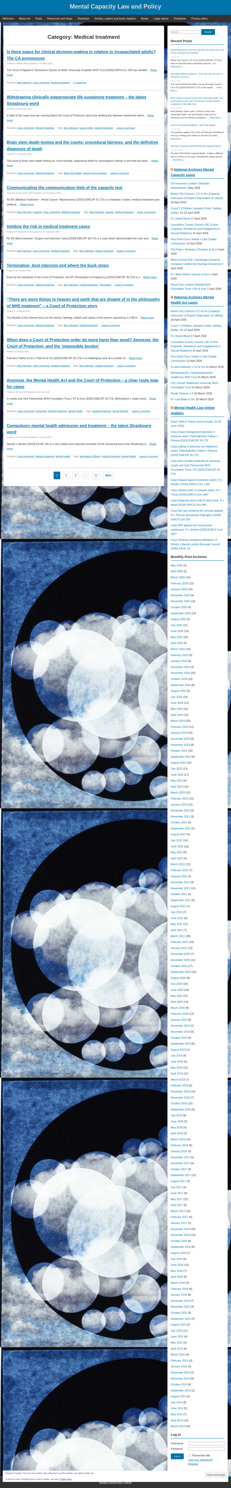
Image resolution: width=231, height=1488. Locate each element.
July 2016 (176, 1259)
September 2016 (181, 1246)
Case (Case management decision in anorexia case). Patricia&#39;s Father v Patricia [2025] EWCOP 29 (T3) (194, 436)
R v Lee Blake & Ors (183, 399)
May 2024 (177, 708)
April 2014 (177, 1420)
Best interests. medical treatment (81, 285)
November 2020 (180, 960)
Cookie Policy (66, 1479)
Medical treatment (60, 82)
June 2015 (177, 1336)
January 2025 (179, 661)
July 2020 (176, 983)
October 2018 (179, 1103)
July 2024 (176, 697)
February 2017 (179, 1217)
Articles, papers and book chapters (115, 18)
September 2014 (181, 1390)
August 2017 (178, 1181)
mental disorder (120, 411)
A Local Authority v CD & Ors (188, 366)
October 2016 (179, 1241)
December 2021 (180, 882)
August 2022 (178, 834)
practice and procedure (95, 173)
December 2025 (180, 595)
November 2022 (180, 816)
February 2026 (179, 583)
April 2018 (177, 1133)
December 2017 (180, 1157)
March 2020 (178, 1007)
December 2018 (180, 1091)
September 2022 (181, 828)
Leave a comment (125, 128)
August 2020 (178, 978)
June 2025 (177, 631)
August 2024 (178, 690)
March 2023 (178, 792)
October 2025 (179, 607)
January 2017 (179, 1223)
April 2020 (177, 1001)
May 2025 (177, 637)
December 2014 (180, 1372)
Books (144, 18)
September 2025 (181, 613)
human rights (86, 128)
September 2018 (181, 1109)
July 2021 (176, 912)
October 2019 (179, 1037)
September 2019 (181, 1043)
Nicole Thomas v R (182, 393)
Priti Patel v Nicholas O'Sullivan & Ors (193, 249)
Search (208, 32)
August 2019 (178, 1049)
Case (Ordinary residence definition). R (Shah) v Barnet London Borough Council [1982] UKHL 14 (195, 544)
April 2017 (177, 1205)
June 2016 (177, 1264)
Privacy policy (199, 18)
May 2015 (177, 1342)
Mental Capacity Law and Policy (115, 6)
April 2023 (177, 786)
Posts (38, 18)
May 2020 (177, 996)
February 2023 (179, 798)
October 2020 (179, 966)
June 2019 (177, 1061)
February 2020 (179, 1013)
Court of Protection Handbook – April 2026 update (193, 125)
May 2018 (177, 1127)
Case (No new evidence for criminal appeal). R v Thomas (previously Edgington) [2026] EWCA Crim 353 (197, 515)
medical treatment (103, 128)
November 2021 (180, 888)
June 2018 (177, 1121)
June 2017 (177, 1193)
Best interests (24, 82)
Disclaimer (180, 18)
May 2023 (177, 780)
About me (24, 18)
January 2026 (179, 589)
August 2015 (178, 1324)
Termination (105, 285)
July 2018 (176, 1115)
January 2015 (179, 1366)
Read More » (176, 67)
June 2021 (177, 918)
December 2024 (180, 667)
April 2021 (177, 930)
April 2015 (177, 1348)
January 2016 (179, 1294)
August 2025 (178, 619)
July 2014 (176, 1402)
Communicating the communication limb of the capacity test (64, 187)
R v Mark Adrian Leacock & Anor (190, 274)
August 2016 (178, 1253)
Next (108, 475)
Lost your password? (200, 1459)
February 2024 (179, 726)
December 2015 (180, 1300)
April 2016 (177, 1276)
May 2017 (177, 1199)
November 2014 (180, 1378)
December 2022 (180, 810)
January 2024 (179, 732)
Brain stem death (73, 173)
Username (177, 1443)
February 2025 (179, 655)
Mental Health (75, 411)
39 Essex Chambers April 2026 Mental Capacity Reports (196, 146)
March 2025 (178, 649)
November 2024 (180, 673)
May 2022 (177, 852)
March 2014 (178, 1426)
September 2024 (181, 685)
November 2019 (180, 1031)
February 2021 (179, 942)
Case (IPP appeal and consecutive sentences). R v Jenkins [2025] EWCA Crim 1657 (197, 529)
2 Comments (79, 82)
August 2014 (178, 1396)
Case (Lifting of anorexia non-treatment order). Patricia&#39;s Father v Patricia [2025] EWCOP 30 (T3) (194, 451)
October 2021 (179, 894)
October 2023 (179, 750)
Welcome (8, 18)
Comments (41, 411)
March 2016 (178, 1282)
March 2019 (178, 1079)
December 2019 (180, 1025)
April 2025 (177, 643)
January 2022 (179, 876)
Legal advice (161, 18)
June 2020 (177, 989)
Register (193, 1464)
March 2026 (178, 577)
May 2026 (177, 565)
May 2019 (177, 1067)
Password (177, 1448)
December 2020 (180, 954)
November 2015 (180, 1306)
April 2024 (177, 715)
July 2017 (176, 1187)
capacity (109, 212)
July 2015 (176, 1330)
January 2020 (179, 1019)
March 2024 (178, 720)
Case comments (41, 82)
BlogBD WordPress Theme (115, 1482)
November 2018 (180, 1097)
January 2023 (179, 804)
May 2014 (177, 1414)
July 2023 (176, 768)
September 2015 (181, 1318)
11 (96, 475)
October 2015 (179, 1312)
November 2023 (180, 744)
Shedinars (83, 18)
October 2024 (179, 679)
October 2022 (179, 822)
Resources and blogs (59, 18)
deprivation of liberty (90, 456)
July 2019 (176, 1055)
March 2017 (178, 1211)
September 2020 (181, 972)
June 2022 (177, 846)
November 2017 (180, 1163)
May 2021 (177, 924)
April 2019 (177, 1073)
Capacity (37, 212)
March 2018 (178, 1139)
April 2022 (177, 858)
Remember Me (201, 1455)
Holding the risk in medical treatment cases (48, 226)
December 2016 (180, 1229)
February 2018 (179, 1145)
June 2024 (177, 702)
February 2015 (179, 1360)
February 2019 (179, 1085)
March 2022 (178, 864)
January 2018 (179, 1151)
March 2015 (178, 1354)
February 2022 (179, 870)
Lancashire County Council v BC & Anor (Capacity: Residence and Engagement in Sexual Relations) (195, 229)
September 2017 (181, 1175)
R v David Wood (180, 218)
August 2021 (178, 906)
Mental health (129, 456)
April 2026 (177, 571)
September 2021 (181, 900)
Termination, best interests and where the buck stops (58, 265)
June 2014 (177, 1408)
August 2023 (178, 762)
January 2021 (179, 948)
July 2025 (176, 625)
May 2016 (177, 1270)
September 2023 (181, 756)
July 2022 (176, 840)
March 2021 (178, 936)
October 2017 (179, 1169)
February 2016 (179, 1288)
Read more (27, 204)
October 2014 (179, 1384)
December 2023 (180, 738)
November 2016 (180, 1235)
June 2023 (177, 774)
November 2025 (180, 601)
